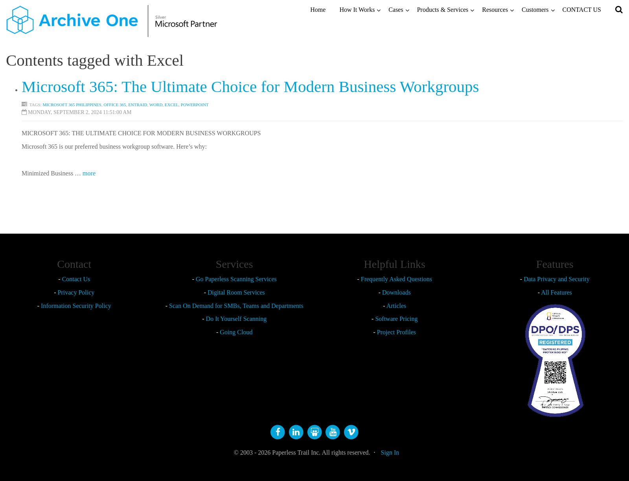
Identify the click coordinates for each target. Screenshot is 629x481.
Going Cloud (236, 332)
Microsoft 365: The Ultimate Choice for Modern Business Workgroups (250, 86)
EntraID (137, 104)
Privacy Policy (76, 292)
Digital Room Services (236, 292)
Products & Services (443, 9)
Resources (495, 9)
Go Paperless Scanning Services (236, 279)
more (89, 173)
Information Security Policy (76, 305)
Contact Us (76, 279)
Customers (535, 9)
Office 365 (114, 104)
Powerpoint (195, 104)
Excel (171, 104)
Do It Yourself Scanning (236, 318)
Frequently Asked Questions (396, 279)
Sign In (390, 452)
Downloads (396, 292)
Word (156, 104)
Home (318, 9)
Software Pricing (396, 318)
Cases (395, 9)
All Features (556, 292)
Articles (396, 305)
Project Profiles (396, 332)
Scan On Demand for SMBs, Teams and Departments (236, 305)
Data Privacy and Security (557, 279)
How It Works (357, 9)
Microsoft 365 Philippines (71, 104)
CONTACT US (582, 9)
